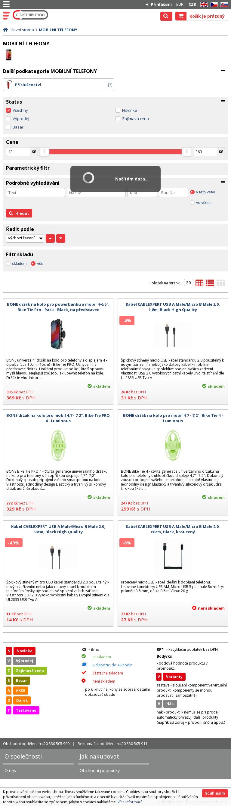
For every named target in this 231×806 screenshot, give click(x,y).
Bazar (18, 127)
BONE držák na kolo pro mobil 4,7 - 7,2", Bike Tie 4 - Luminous (173, 418)
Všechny (20, 110)
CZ (213, 4)
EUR (179, 4)
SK (223, 4)
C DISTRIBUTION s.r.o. (31, 15)
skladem (19, 263)
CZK (192, 4)
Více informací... (131, 801)
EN (203, 4)
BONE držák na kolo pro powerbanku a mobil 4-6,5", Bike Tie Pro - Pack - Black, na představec (58, 306)
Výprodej (21, 118)
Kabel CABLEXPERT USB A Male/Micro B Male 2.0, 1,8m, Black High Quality (173, 306)
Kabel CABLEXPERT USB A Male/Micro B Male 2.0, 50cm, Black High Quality (58, 529)
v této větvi (205, 192)
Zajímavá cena (135, 118)
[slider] (44, 151)
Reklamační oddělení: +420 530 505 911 (112, 743)
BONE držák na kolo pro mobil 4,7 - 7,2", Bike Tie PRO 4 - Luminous (58, 418)
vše (40, 263)
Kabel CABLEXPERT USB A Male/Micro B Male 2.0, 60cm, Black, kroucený (173, 529)
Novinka (129, 110)
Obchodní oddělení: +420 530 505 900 (36, 743)
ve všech (203, 202)
